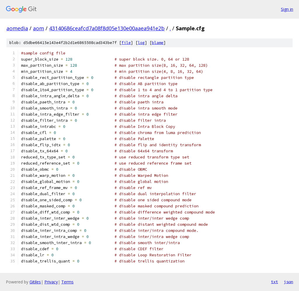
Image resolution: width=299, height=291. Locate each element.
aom (38, 28)
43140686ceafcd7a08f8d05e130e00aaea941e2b (107, 28)
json (288, 281)
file (126, 42)
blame (158, 42)
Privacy (51, 282)
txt (274, 281)
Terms (67, 282)
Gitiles (35, 282)
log (141, 42)
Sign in (287, 9)
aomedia (17, 28)
